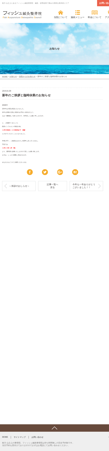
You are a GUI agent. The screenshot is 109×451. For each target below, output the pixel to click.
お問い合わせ (37, 437)
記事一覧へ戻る (52, 186)
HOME (5, 437)
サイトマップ (20, 437)
